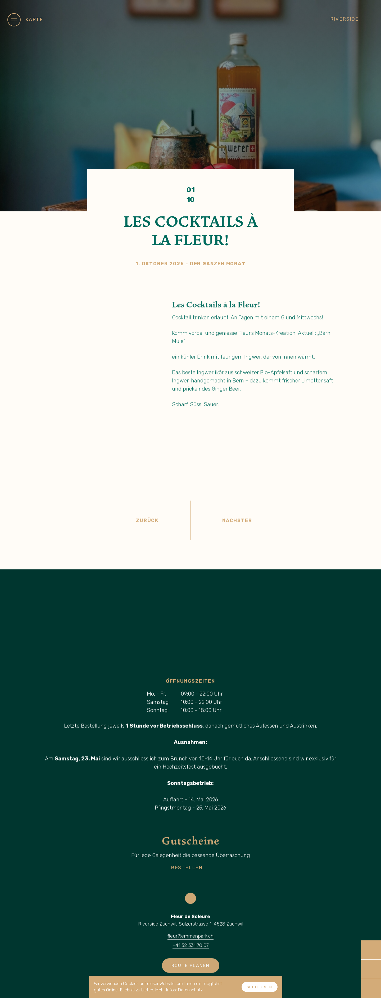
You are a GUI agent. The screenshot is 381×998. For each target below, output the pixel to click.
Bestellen (194, 870)
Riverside (352, 19)
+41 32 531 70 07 (191, 948)
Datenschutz (190, 989)
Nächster (291, 523)
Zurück (89, 523)
